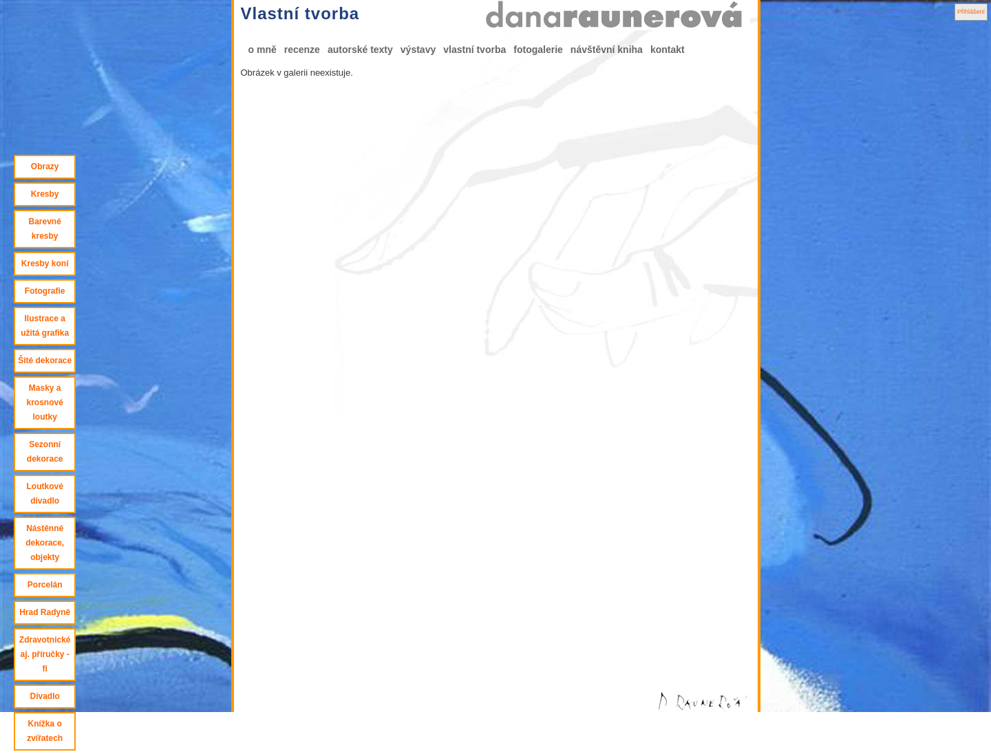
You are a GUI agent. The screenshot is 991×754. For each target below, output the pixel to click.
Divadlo (44, 696)
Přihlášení (971, 11)
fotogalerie (538, 49)
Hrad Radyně (44, 612)
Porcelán (45, 585)
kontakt (667, 49)
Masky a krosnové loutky (44, 402)
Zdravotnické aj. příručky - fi (45, 654)
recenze (302, 49)
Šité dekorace (45, 360)
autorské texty (360, 49)
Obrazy (45, 166)
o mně (262, 49)
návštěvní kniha (607, 49)
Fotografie (45, 291)
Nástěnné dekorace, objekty (44, 543)
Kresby (45, 194)
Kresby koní (45, 263)
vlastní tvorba (474, 49)
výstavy (418, 49)
